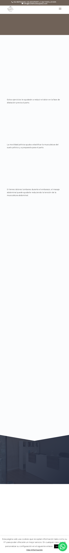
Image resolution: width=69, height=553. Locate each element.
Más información (34, 550)
